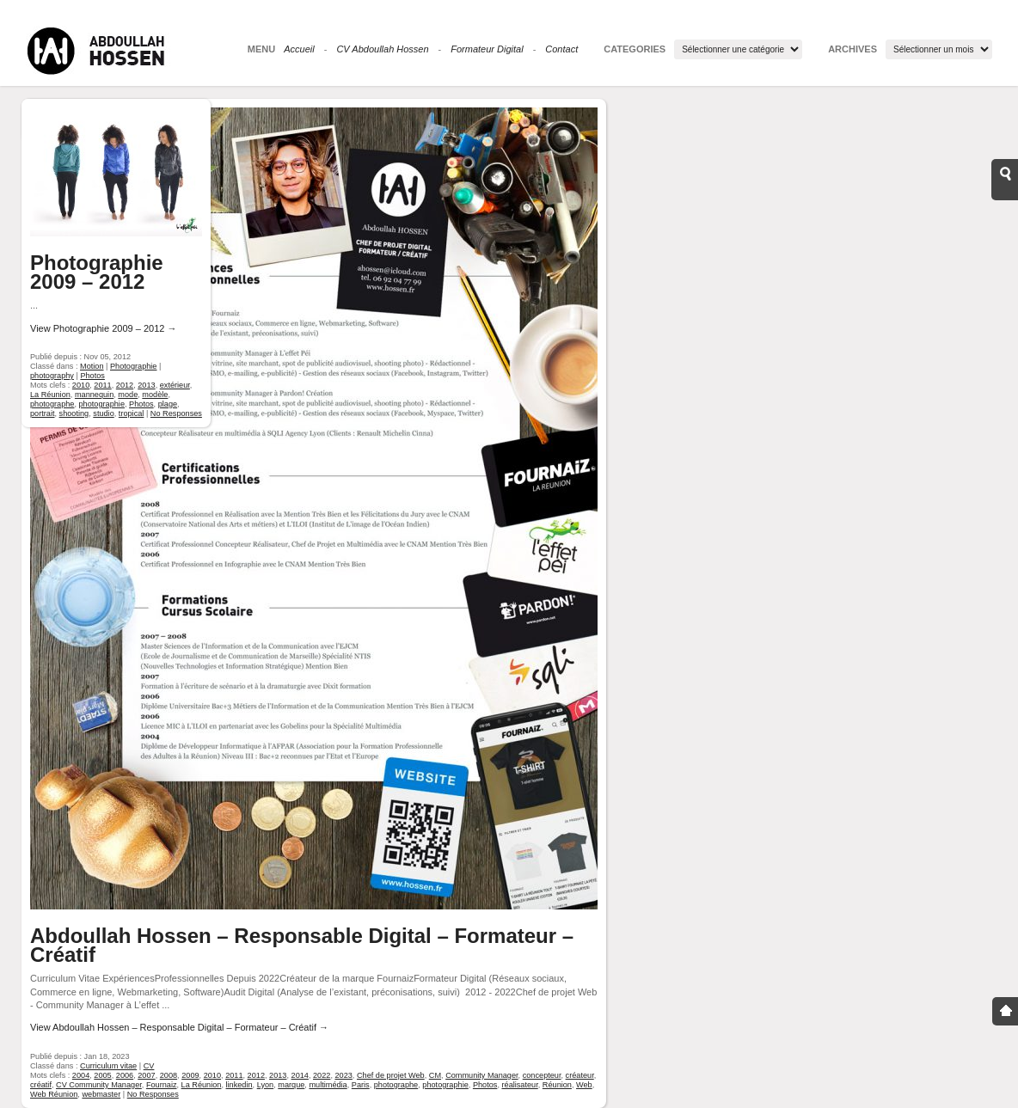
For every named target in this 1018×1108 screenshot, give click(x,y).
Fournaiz (161, 1084)
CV (149, 1066)
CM (435, 1075)
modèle (155, 394)
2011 (233, 1075)
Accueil (299, 49)
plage (167, 404)
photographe (396, 1084)
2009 (190, 1075)
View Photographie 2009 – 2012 (103, 328)
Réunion (557, 1084)
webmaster (101, 1094)
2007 (146, 1075)
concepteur (542, 1075)
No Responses (153, 1094)
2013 (277, 1075)
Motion (91, 366)
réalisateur (519, 1084)
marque (291, 1084)
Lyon (265, 1084)
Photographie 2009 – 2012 (96, 272)
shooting (74, 413)
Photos (485, 1084)
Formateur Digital (487, 49)
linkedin (239, 1084)
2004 (80, 1075)
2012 (256, 1075)
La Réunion (201, 1084)
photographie (445, 1084)
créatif (41, 1084)
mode (128, 394)
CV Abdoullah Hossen (382, 49)
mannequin (94, 394)
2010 (212, 1075)
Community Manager (481, 1075)
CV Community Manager (99, 1084)
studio (103, 413)
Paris (361, 1084)
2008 (168, 1075)
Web (584, 1084)
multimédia (327, 1084)
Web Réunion (53, 1094)
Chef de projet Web (391, 1075)
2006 (124, 1075)
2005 (102, 1075)
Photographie (133, 366)
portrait (42, 413)
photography (52, 375)
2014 (300, 1075)
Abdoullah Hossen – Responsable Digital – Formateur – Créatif (301, 945)
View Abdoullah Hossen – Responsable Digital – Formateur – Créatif (179, 1027)
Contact (561, 49)
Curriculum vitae (108, 1066)
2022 (321, 1075)
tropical (131, 413)
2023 (343, 1075)
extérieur (175, 385)
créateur (580, 1075)
